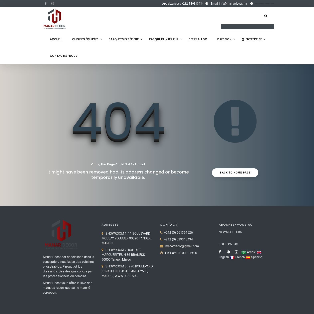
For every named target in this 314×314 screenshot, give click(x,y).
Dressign (224, 39)
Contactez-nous (63, 56)
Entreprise (252, 39)
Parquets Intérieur (163, 39)
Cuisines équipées (85, 39)
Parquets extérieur (124, 39)
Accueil (56, 39)
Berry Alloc (198, 39)
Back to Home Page (235, 172)
